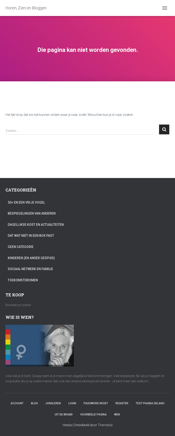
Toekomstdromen (23, 280)
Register (122, 403)
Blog (34, 403)
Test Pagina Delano (150, 403)
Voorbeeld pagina (93, 414)
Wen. (117, 414)
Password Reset (96, 403)
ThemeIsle (105, 425)
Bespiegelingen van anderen (32, 213)
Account (16, 403)
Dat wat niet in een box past (31, 235)
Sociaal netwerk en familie (30, 269)
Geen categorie (20, 247)
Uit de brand (64, 414)
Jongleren (53, 403)
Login (72, 403)
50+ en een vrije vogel (26, 202)
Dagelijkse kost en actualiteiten (36, 224)
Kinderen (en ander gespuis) (31, 258)
